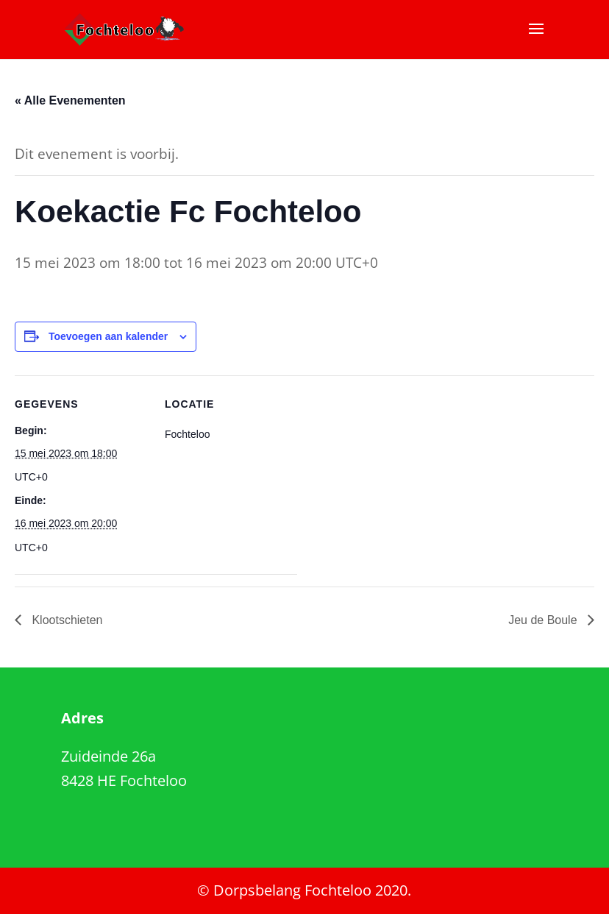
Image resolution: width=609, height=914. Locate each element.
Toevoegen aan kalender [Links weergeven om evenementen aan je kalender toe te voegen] (108, 336)
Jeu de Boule (544, 620)
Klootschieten (66, 620)
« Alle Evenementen (70, 100)
